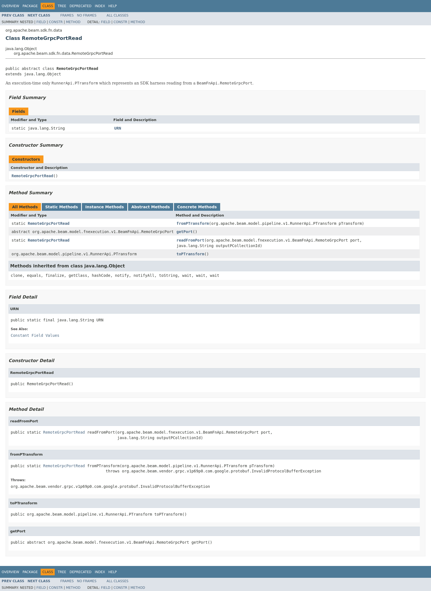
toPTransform (190, 254)
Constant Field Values (35, 335)
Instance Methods (104, 207)
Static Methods (61, 207)
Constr (56, 22)
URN (117, 128)
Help (112, 6)
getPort (184, 231)
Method (73, 22)
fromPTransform (192, 223)
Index (100, 6)
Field (41, 22)
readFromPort (190, 240)
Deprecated (81, 6)
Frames (67, 15)
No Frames (86, 15)
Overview (10, 6)
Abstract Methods (150, 207)
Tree (62, 6)
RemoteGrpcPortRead (32, 176)
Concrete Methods (197, 207)
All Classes (117, 15)
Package (30, 6)
